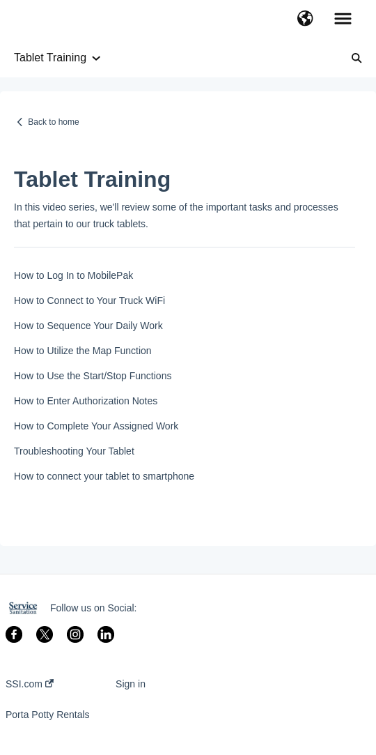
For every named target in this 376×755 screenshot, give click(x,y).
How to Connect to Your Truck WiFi (89, 300)
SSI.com (30, 683)
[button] (305, 19)
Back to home (53, 122)
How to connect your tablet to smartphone (104, 476)
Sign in (131, 683)
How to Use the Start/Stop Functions (92, 375)
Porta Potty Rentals (48, 714)
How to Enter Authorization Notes (85, 400)
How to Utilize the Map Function (83, 350)
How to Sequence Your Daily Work (88, 325)
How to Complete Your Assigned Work (96, 426)
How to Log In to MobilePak (73, 275)
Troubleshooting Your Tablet (74, 451)
